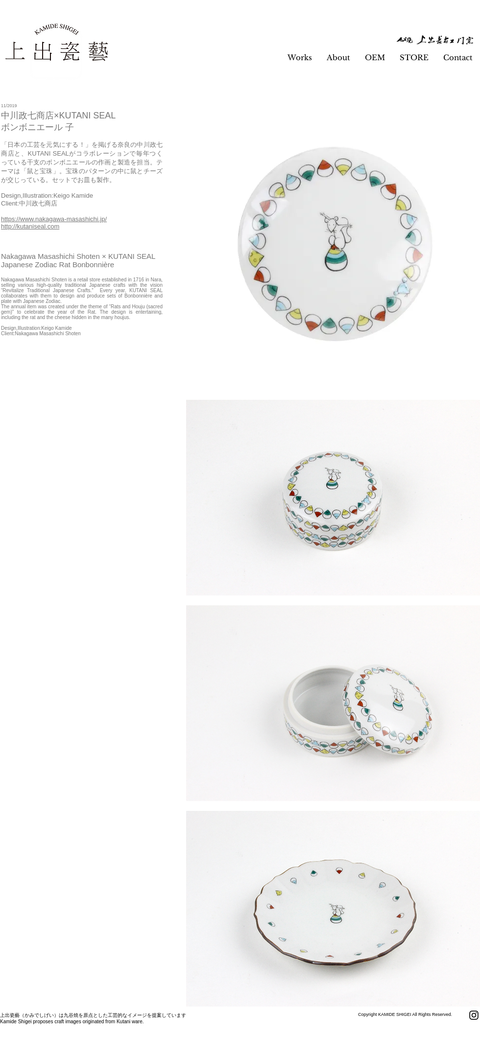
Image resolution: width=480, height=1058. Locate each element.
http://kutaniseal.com (30, 226)
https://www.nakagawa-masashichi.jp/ (54, 219)
